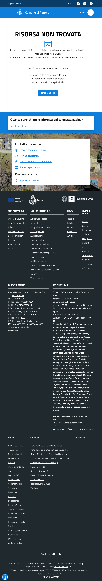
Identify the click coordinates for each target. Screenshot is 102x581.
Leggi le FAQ (13, 475)
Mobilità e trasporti (38, 261)
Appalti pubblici (37, 231)
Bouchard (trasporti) (39, 471)
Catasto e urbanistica (39, 240)
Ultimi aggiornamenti (17, 530)
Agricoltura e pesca (38, 218)
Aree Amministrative (17, 223)
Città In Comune (61, 566)
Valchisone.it (36, 488)
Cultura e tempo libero (40, 244)
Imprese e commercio (39, 257)
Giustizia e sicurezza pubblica (43, 252)
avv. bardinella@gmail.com (70, 422)
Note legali (13, 517)
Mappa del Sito (14, 538)
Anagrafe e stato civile (40, 227)
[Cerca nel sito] (90, 12)
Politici (11, 248)
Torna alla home (48, 92)
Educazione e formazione (41, 248)
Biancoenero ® (73, 570)
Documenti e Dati (16, 231)
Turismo (33, 273)
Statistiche (13, 534)
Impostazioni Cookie (17, 521)
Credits (11, 526)
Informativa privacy (16, 513)
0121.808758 (18, 298)
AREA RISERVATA (49, 576)
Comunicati (72, 231)
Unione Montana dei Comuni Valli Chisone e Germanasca (55, 454)
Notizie (70, 227)
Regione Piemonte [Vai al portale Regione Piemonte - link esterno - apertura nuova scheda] (15, 3)
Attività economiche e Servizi (87, 255)
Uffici (10, 227)
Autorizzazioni (36, 235)
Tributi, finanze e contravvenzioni (44, 269)
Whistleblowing (15, 543)
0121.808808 (18, 295)
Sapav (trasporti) (37, 466)
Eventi (85, 221)
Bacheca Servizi (15, 505)
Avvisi (70, 235)
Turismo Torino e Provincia (41, 475)
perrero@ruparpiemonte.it (25, 311)
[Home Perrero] (31, 12)
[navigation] (5, 12)
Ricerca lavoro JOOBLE (40, 483)
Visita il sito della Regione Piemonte (46, 445)
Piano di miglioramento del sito (16, 467)
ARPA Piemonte (37, 479)
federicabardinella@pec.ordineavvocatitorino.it (73, 429)
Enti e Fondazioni (15, 235)
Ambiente (34, 223)
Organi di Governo (16, 218)
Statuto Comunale (16, 509)
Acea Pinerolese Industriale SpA (44, 462)
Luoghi (85, 225)
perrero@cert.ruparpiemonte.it (27, 308)
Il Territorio (86, 230)
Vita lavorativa (36, 278)
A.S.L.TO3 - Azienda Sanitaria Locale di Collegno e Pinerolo (56, 458)
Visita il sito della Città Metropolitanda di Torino (51, 449)
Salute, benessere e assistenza (44, 265)
